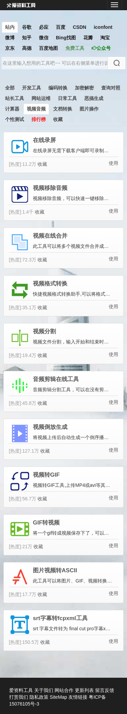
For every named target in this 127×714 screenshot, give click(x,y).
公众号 (101, 48)
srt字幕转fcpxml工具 (60, 618)
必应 (43, 27)
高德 (26, 48)
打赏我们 (18, 697)
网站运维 (40, 98)
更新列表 (84, 690)
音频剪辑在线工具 (56, 379)
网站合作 (64, 690)
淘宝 (105, 37)
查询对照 (110, 88)
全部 (10, 88)
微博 (10, 37)
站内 (10, 27)
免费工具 (74, 48)
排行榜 (38, 119)
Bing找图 (66, 37)
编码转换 (57, 88)
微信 (43, 37)
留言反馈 (104, 690)
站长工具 (14, 98)
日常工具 (67, 98)
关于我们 (43, 690)
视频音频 (36, 109)
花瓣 (88, 37)
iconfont (103, 27)
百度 (60, 27)
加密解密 (84, 88)
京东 (10, 48)
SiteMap (58, 697)
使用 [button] (113, 163)
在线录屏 (44, 140)
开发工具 (31, 88)
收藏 (58, 119)
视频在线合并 (50, 236)
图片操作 (89, 109)
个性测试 (14, 119)
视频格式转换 (50, 284)
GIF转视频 (46, 523)
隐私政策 (38, 697)
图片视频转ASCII (55, 571)
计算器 (12, 109)
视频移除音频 (50, 188)
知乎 (26, 37)
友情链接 (77, 697)
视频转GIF (46, 475)
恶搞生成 (93, 98)
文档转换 (62, 109)
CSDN (79, 27)
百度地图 (48, 48)
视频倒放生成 (50, 427)
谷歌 (26, 27)
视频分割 (44, 332)
